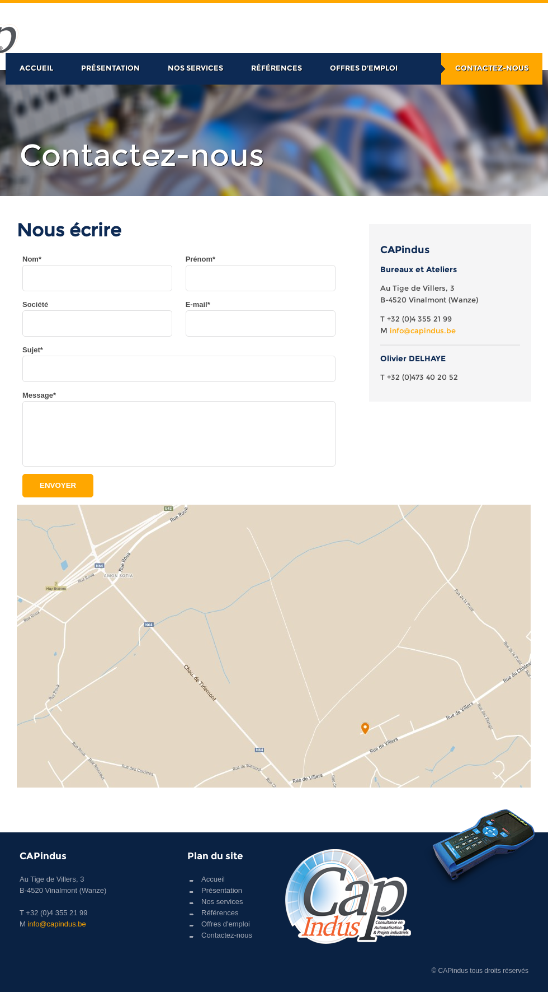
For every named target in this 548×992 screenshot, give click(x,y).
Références (276, 67)
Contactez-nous (491, 67)
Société (35, 304)
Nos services (195, 67)
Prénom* (200, 259)
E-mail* (198, 304)
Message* (39, 395)
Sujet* (32, 350)
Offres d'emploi (364, 67)
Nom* (31, 259)
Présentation (110, 67)
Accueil (36, 67)
